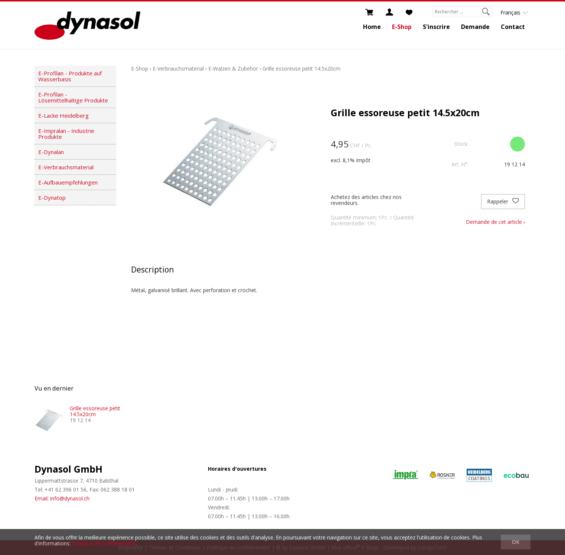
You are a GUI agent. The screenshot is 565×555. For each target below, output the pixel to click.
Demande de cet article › (495, 221)
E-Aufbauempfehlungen (68, 182)
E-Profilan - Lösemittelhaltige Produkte (73, 97)
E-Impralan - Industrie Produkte (66, 133)
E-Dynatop (52, 197)
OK (515, 541)
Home (372, 27)
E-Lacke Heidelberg (63, 115)
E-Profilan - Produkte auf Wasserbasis (70, 76)
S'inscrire (436, 27)
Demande (475, 27)
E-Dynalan (51, 152)
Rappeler (503, 202)
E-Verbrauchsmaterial (66, 167)
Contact (513, 27)
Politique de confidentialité (103, 543)
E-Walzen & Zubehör (233, 68)
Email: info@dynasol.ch (62, 498)
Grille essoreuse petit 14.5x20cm (301, 68)
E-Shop (402, 27)
